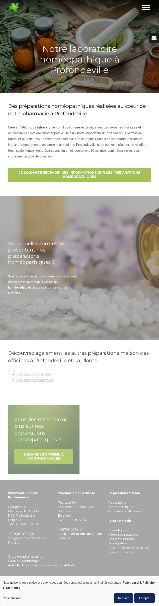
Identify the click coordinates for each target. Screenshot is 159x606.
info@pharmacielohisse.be (27, 538)
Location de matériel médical (128, 548)
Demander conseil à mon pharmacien (44, 458)
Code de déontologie (24, 561)
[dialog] (79, 592)
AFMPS (69, 565)
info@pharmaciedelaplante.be (80, 534)
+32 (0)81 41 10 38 (21, 534)
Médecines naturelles (122, 534)
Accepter (145, 598)
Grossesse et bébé (121, 539)
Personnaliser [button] (12, 598)
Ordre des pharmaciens (25, 556)
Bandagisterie (117, 543)
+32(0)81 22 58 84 (70, 529)
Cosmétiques (117, 530)
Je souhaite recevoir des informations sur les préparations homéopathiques (79, 175)
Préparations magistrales (34, 381)
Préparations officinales (33, 376)
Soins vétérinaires (120, 552)
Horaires (14, 543)
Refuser (123, 598)
